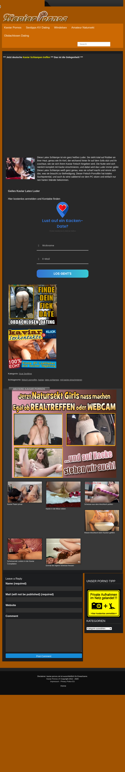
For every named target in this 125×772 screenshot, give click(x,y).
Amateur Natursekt (82, 27)
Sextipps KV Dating (37, 27)
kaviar (41, 380)
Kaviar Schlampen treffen (36, 57)
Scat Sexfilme (25, 373)
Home (63, 686)
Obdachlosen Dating (16, 35)
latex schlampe (52, 380)
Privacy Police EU (68, 681)
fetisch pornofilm (29, 380)
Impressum (54, 681)
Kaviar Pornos (13, 27)
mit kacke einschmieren (71, 380)
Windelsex (60, 27)
